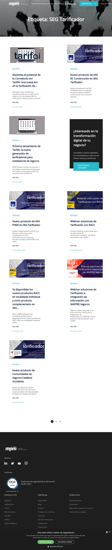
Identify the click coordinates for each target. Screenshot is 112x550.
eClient (7, 519)
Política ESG (42, 527)
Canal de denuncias (45, 519)
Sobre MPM (42, 500)
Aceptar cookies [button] (46, 542)
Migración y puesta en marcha (81, 508)
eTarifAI (7, 516)
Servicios (51, 4)
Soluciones (36, 4)
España (72, 3)
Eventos (41, 508)
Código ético (43, 523)
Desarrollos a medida (77, 512)
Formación (73, 504)
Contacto (41, 516)
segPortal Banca (10, 523)
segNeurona (9, 504)
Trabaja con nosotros (46, 512)
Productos (44, 4)
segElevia (7, 500)
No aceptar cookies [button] (65, 542)
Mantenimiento (75, 500)
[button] (56, 546)
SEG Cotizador (9, 512)
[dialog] (56, 540)
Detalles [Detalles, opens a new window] (76, 537)
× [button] (109, 532)
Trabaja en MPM (64, 4)
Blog (56, 4)
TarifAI (6, 508)
